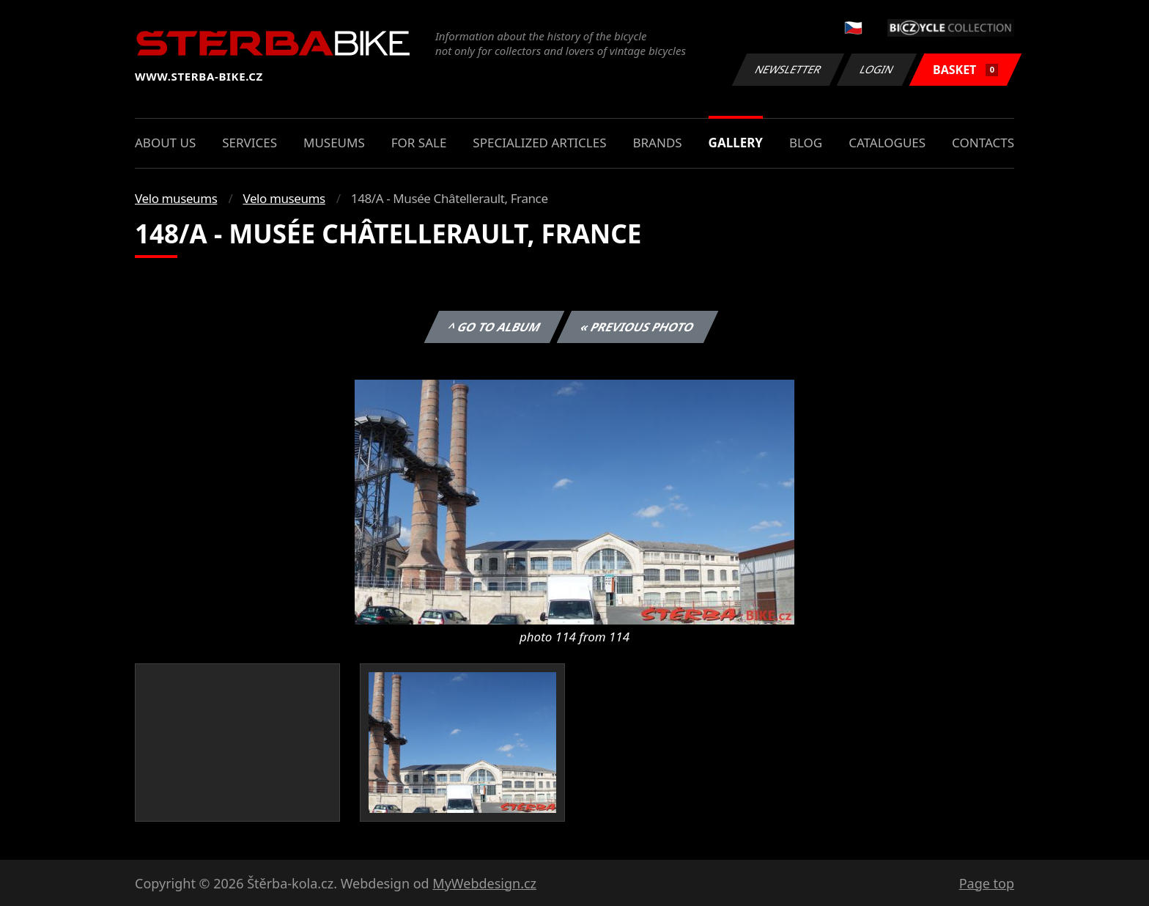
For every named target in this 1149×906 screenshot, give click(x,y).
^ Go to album (494, 327)
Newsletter (788, 69)
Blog (805, 142)
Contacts (983, 142)
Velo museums (176, 198)
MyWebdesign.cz (484, 883)
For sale (419, 142)
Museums (334, 142)
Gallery (736, 142)
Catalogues (887, 142)
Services (249, 142)
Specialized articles (539, 142)
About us (165, 142)
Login (877, 69)
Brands (656, 142)
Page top (986, 883)
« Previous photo (637, 327)
